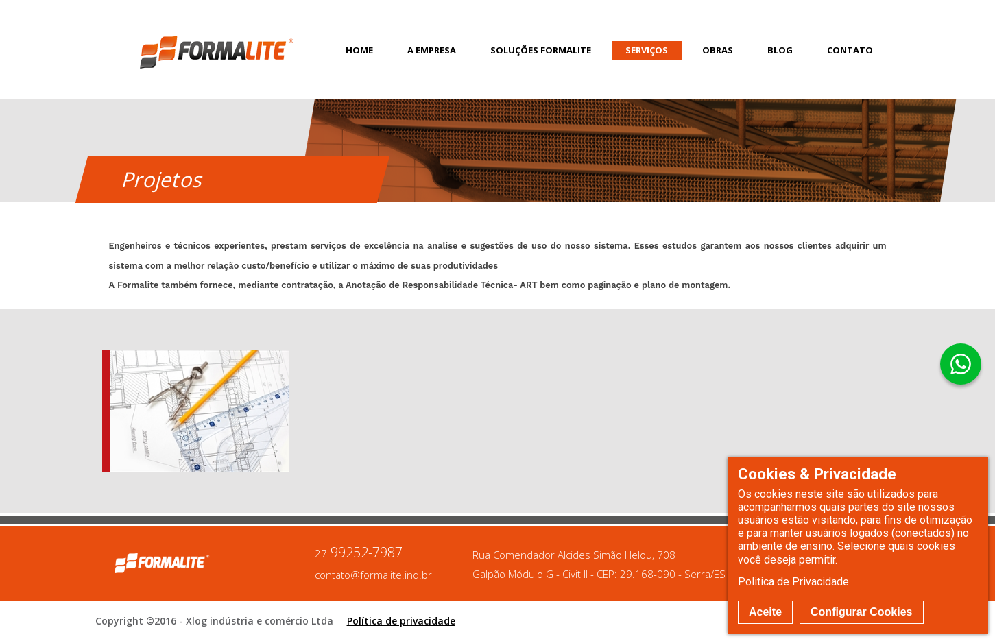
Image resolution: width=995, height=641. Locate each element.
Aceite (765, 612)
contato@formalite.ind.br (373, 574)
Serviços (646, 50)
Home (359, 50)
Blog (780, 50)
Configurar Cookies (861, 612)
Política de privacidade (401, 620)
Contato (850, 50)
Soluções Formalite (540, 50)
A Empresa (431, 50)
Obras (717, 50)
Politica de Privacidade (793, 581)
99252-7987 (359, 553)
